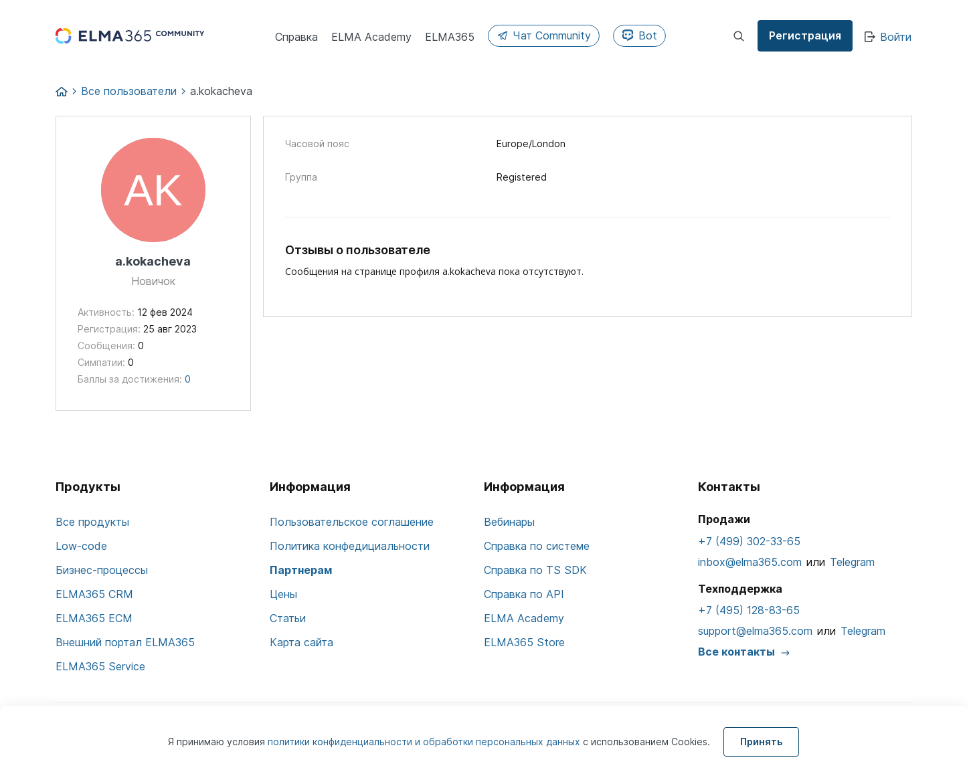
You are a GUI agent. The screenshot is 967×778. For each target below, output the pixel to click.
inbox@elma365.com (750, 562)
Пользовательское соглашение (352, 521)
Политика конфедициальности (350, 546)
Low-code (81, 546)
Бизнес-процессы (102, 570)
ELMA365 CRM (94, 594)
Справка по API (524, 594)
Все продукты (92, 521)
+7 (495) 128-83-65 (749, 610)
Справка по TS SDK (535, 570)
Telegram (852, 562)
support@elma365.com (755, 631)
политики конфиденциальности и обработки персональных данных (425, 741)
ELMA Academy (524, 618)
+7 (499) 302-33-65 (749, 541)
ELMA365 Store (524, 642)
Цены (283, 594)
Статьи (288, 618)
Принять (761, 741)
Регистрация (805, 35)
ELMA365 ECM (94, 618)
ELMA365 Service (100, 666)
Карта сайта (301, 642)
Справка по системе (537, 546)
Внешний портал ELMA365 (125, 642)
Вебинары (509, 521)
